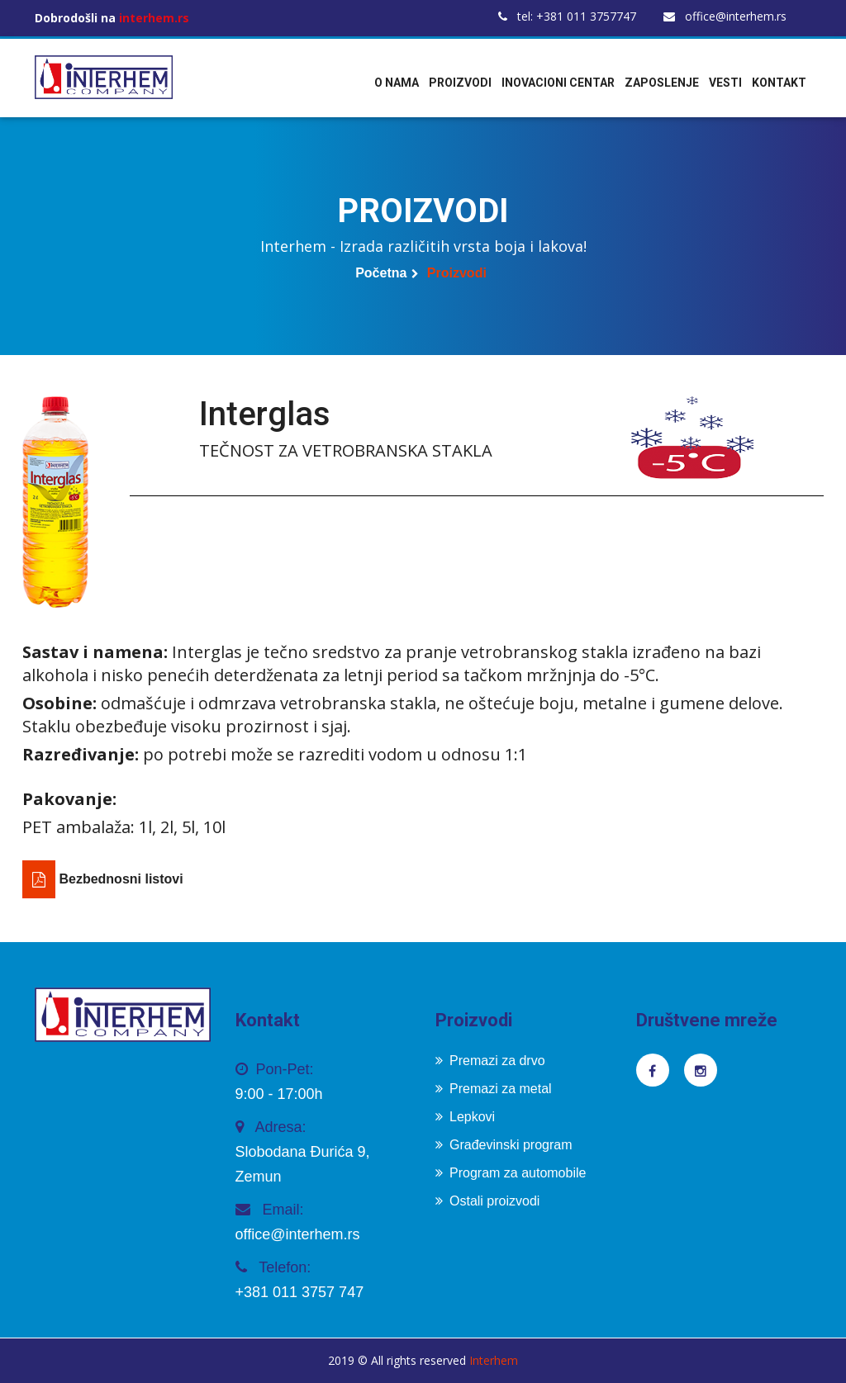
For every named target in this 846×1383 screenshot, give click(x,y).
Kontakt (779, 82)
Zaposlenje (662, 82)
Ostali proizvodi (487, 1201)
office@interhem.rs (725, 16)
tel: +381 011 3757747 (567, 16)
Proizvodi (460, 82)
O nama (396, 82)
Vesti (725, 82)
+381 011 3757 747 (299, 1292)
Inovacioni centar (558, 82)
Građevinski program (504, 1145)
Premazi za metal (493, 1089)
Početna (380, 273)
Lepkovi (465, 1117)
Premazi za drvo (490, 1061)
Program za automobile (510, 1173)
